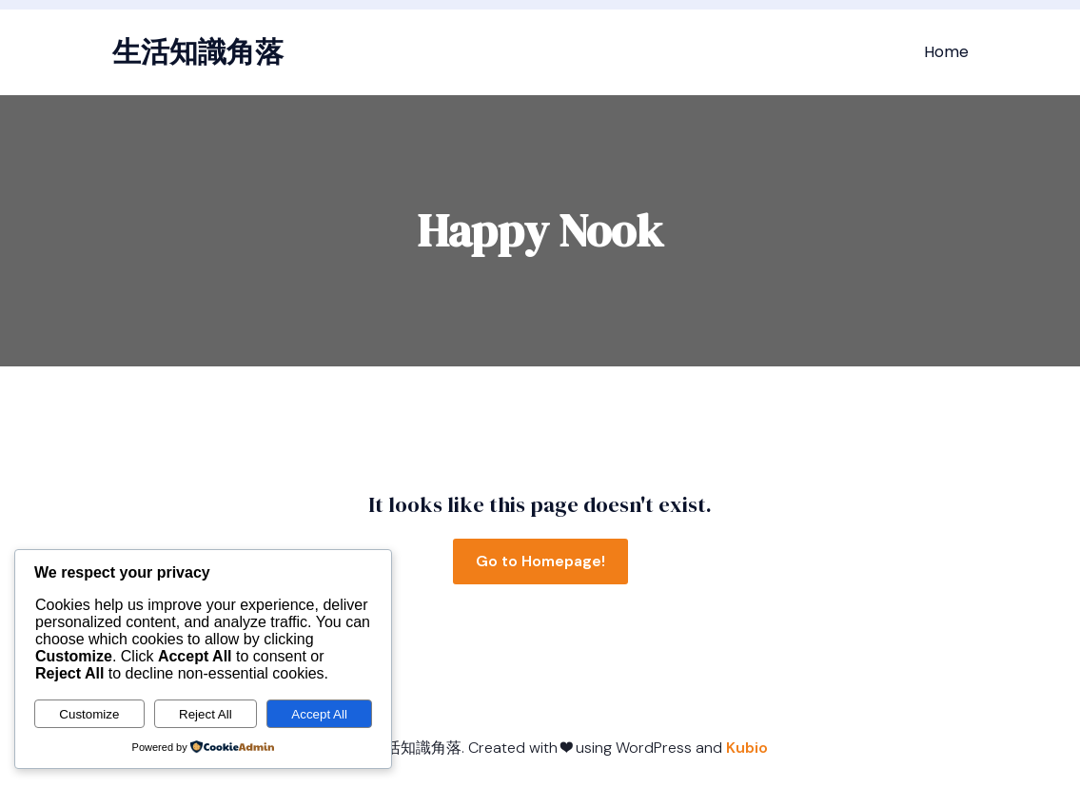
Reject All (205, 714)
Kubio (747, 748)
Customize (89, 714)
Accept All (319, 714)
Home (946, 52)
